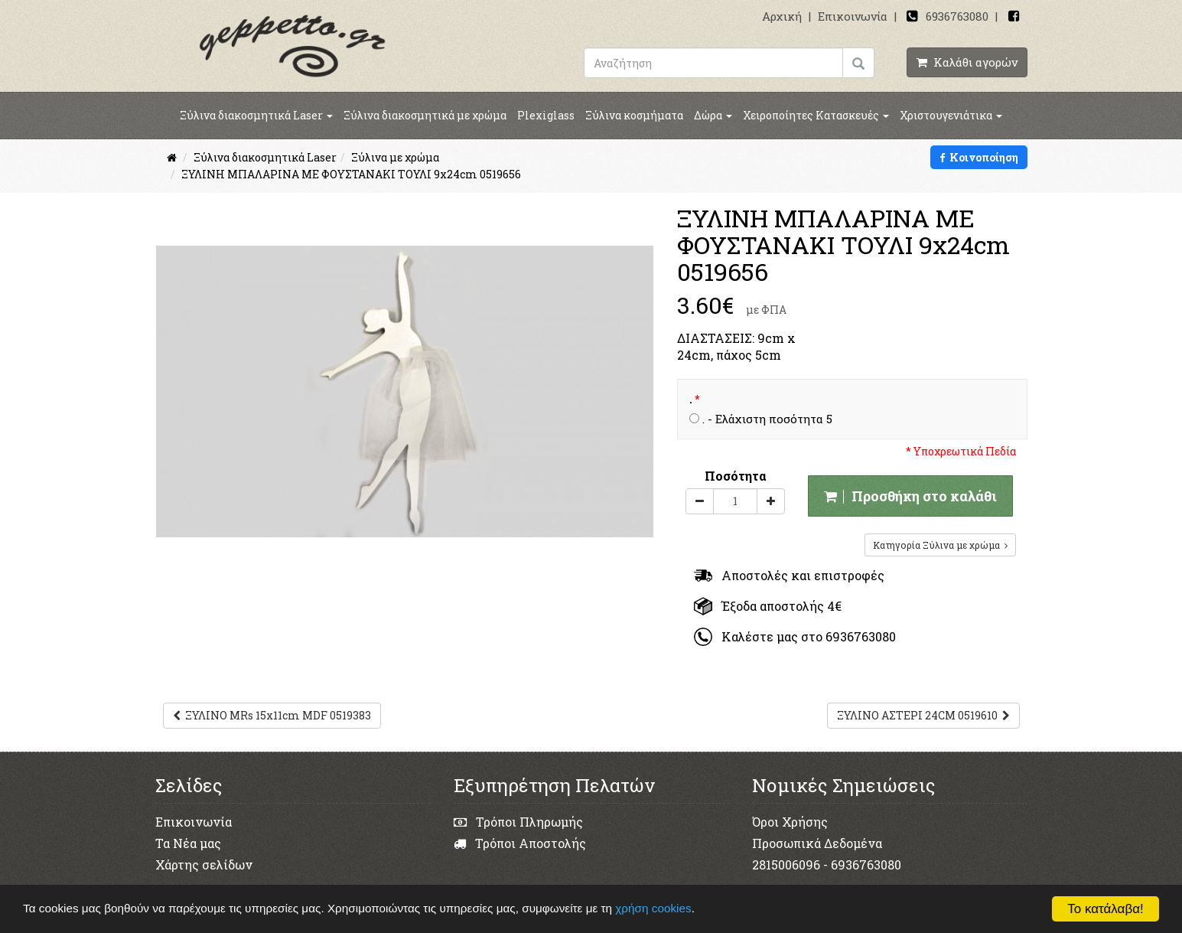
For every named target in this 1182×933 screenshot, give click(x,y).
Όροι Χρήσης (790, 822)
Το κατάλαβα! (1105, 909)
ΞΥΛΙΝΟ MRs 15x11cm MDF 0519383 (272, 715)
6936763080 (957, 16)
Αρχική (782, 16)
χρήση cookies (653, 908)
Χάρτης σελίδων (203, 864)
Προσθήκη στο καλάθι (910, 496)
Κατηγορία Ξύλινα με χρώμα (940, 545)
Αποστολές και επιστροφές (789, 575)
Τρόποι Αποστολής (520, 843)
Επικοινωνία (852, 16)
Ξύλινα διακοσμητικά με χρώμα (425, 115)
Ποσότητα (736, 476)
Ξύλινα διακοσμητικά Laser (256, 115)
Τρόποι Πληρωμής (518, 822)
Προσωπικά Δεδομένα (817, 843)
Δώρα (713, 115)
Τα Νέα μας (188, 843)
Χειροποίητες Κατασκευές (816, 115)
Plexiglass (546, 115)
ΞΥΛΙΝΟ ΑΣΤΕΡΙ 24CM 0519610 (923, 715)
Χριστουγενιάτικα (951, 115)
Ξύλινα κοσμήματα (634, 115)
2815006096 (786, 864)
